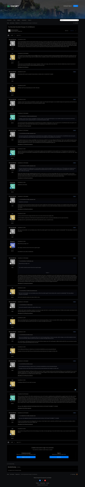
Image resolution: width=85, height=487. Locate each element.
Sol (12, 53)
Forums (29, 20)
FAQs (14, 20)
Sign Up (75, 5)
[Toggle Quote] (19, 116)
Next (12, 35)
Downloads (9, 20)
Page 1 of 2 (19, 35)
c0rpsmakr (12, 113)
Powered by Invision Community (42, 485)
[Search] (65, 20)
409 (13, 250)
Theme (37, 483)
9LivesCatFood (12, 39)
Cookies (47, 483)
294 (13, 122)
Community (24, 20)
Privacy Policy (42, 483)
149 (13, 62)
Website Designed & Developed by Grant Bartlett (42, 477)
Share (66, 30)
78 (13, 81)
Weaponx (12, 241)
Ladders (18, 20)
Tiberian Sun (20, 31)
